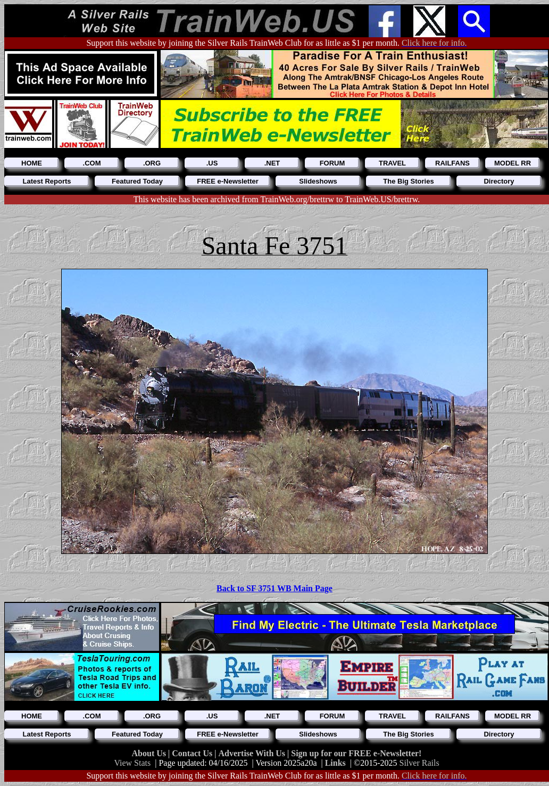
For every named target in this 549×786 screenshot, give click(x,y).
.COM (92, 163)
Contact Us (193, 753)
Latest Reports (46, 181)
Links (335, 762)
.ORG (152, 163)
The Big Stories (408, 181)
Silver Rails (419, 762)
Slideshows (318, 181)
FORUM (332, 163)
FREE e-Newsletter (228, 181)
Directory (499, 181)
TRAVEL (392, 163)
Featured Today (137, 181)
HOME (31, 163)
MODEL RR (512, 163)
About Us (150, 753)
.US (212, 163)
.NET (272, 163)
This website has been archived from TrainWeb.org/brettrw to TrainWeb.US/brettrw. (277, 199)
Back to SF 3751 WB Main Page (274, 588)
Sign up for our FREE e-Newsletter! (356, 753)
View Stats (132, 762)
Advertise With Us (252, 753)
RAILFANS (452, 163)
